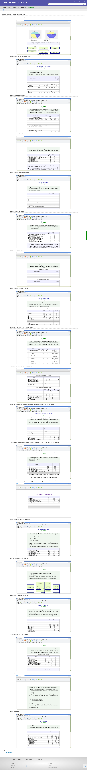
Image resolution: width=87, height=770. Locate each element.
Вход (40, 7)
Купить (9, 7)
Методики (13, 765)
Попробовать (31, 7)
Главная (4, 7)
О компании (16, 7)
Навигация (23, 7)
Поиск (28, 766)
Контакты (28, 764)
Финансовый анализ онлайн (14, 2)
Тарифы (12, 767)
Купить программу (9, 752)
